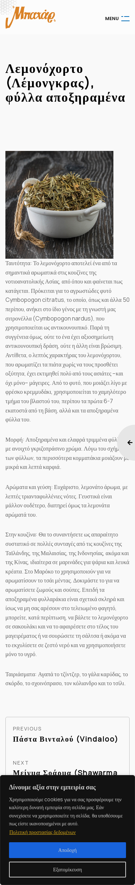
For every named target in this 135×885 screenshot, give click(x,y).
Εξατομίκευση (67, 869)
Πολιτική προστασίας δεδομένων (42, 832)
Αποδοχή (67, 850)
